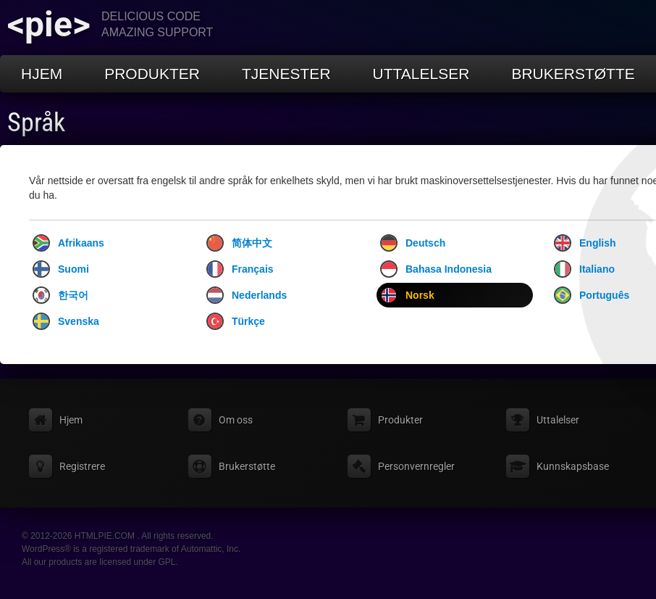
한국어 (60, 295)
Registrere (82, 466)
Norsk (407, 295)
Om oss (236, 420)
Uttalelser (421, 73)
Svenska (66, 321)
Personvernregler (416, 466)
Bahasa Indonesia (436, 269)
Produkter (152, 73)
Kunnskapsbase (573, 466)
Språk (36, 122)
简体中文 (239, 243)
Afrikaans (68, 243)
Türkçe (235, 321)
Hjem (41, 73)
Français (240, 269)
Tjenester (286, 73)
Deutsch (412, 243)
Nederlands (246, 295)
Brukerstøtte (572, 73)
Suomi (61, 269)
